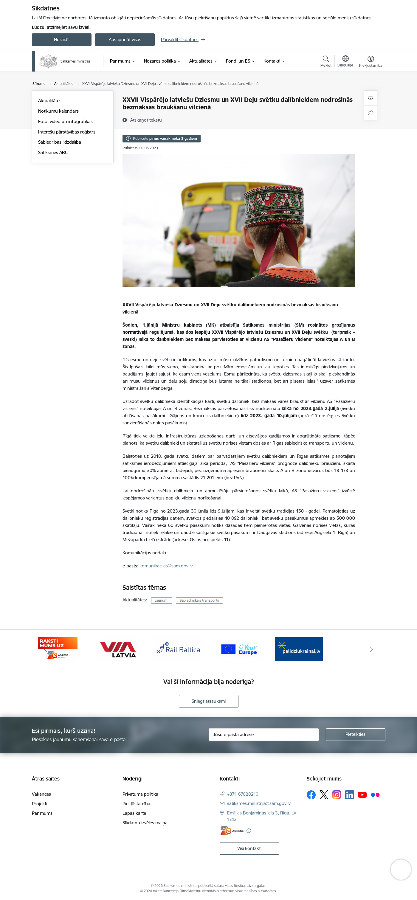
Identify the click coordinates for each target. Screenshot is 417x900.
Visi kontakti (249, 848)
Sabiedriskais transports (199, 600)
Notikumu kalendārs (58, 111)
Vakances (41, 794)
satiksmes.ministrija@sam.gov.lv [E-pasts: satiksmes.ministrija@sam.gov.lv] (259, 803)
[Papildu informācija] (249, 830)
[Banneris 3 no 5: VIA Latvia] (178, 648)
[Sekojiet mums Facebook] (311, 794)
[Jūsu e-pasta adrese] (264, 734)
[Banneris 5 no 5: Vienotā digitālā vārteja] (299, 648)
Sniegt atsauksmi (209, 701)
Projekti (39, 803)
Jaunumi (161, 600)
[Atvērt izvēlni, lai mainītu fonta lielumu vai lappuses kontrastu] (370, 62)
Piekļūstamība (136, 803)
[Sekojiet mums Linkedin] (349, 794)
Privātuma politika (140, 794)
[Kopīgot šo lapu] (370, 112)
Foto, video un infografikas (65, 121)
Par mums (42, 813)
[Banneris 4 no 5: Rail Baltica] (239, 648)
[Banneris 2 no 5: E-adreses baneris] (118, 648)
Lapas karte (134, 813)
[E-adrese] (232, 831)
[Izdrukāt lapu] (370, 98)
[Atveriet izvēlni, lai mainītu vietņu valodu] (345, 62)
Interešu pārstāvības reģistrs (66, 132)
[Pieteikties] (355, 734)
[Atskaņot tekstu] (146, 119)
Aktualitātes (49, 100)
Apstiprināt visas (125, 39)
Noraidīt (62, 39)
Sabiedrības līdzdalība (59, 142)
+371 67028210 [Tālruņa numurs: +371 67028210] (242, 794)
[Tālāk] (372, 649)
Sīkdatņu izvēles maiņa (145, 822)
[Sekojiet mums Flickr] (375, 794)
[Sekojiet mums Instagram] (336, 794)
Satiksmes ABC (53, 152)
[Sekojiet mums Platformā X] (324, 794)
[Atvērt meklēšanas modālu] (325, 62)
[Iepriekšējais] (45, 649)
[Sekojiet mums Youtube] (362, 794)
